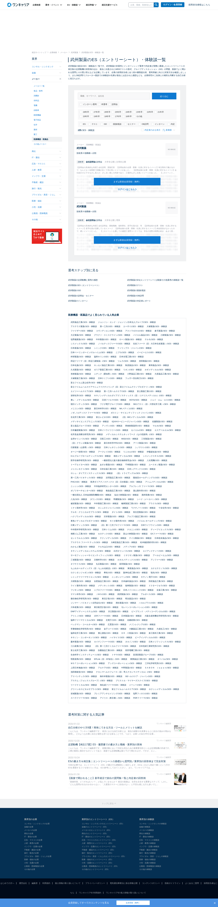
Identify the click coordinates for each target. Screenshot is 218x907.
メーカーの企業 (30, 830)
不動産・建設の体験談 (148, 850)
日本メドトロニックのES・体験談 (138, 590)
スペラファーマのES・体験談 (84, 698)
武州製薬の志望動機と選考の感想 (83, 280)
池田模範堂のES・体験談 (82, 672)
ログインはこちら (127, 189)
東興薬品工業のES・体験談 (142, 659)
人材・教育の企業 (31, 843)
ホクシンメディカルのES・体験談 (164, 689)
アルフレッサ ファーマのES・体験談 (145, 486)
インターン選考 (88, 104)
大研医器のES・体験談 (81, 581)
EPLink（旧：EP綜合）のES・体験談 (110, 659)
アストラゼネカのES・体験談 (138, 331)
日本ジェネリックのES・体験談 (118, 447)
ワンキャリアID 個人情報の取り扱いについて (126, 893)
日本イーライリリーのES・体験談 (113, 430)
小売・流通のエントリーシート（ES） (97, 863)
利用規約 (46, 883)
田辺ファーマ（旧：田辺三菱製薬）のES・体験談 (93, 361)
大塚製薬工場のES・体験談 (83, 378)
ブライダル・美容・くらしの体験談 (153, 856)
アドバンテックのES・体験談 (84, 676)
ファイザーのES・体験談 (82, 331)
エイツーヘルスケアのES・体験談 (86, 391)
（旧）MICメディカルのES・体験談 (137, 417)
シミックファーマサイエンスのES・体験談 (90, 577)
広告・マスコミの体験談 (149, 840)
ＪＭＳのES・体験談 (105, 594)
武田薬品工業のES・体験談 (83, 322)
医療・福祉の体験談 (147, 859)
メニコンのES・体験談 (81, 408)
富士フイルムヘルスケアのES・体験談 (129, 689)
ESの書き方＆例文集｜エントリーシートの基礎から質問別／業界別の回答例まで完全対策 (117, 761)
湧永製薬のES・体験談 (126, 603)
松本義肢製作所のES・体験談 (153, 542)
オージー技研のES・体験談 (83, 452)
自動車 (36, 110)
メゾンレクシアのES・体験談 (142, 624)
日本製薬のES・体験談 (131, 616)
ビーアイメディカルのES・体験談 (150, 637)
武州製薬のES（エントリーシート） (84, 285)
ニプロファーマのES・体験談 (107, 590)
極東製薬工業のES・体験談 (133, 503)
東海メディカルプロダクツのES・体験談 (89, 521)
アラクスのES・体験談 (159, 503)
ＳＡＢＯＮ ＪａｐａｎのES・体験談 (162, 668)
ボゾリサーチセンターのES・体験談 (87, 490)
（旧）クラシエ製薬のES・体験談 (86, 443)
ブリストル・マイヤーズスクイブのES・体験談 (137, 680)
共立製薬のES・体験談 (118, 611)
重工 (35, 134)
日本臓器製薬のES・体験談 (83, 430)
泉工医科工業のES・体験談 (161, 633)
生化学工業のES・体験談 (82, 417)
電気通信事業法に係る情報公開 (123, 883)
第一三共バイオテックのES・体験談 (87, 477)
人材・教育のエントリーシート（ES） (97, 843)
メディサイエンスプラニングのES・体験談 (90, 421)
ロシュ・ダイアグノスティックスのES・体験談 (92, 473)
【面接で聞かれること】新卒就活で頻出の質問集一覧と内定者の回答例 (107, 778)
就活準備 (91, 5)
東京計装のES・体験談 (112, 598)
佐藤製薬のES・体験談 (162, 421)
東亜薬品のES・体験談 (137, 568)
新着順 (169, 130)
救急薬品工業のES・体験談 (118, 490)
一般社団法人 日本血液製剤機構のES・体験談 (91, 495)
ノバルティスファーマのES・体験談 (114, 344)
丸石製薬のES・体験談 (106, 564)
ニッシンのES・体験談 (81, 486)
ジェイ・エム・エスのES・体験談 (165, 400)
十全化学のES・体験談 (169, 508)
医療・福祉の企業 (31, 859)
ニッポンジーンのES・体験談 (125, 577)
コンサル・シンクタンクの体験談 (153, 824)
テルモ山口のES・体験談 (109, 547)
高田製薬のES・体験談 (127, 594)
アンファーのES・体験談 (162, 560)
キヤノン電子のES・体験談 (153, 577)
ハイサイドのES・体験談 (121, 637)
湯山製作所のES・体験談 (144, 490)
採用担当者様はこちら (199, 5)
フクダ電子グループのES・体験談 (115, 404)
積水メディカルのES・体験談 (127, 456)
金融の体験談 (144, 827)
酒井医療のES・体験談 (152, 495)
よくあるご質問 (192, 883)
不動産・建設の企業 (32, 850)
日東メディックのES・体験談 (84, 525)
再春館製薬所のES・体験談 (137, 426)
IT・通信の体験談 (146, 837)
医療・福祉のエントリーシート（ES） (97, 859)
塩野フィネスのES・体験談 (145, 693)
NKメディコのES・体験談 (130, 408)
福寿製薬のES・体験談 (135, 585)
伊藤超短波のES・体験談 (158, 452)
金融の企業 (28, 827)
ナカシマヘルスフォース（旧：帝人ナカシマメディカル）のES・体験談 (128, 672)
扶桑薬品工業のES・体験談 (110, 650)
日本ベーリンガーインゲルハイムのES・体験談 (92, 352)
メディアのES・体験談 (133, 547)
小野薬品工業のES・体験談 (139, 374)
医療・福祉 (46, 201)
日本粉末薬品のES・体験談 (167, 538)
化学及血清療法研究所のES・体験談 (87, 434)
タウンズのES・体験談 (100, 499)
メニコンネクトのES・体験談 (84, 469)
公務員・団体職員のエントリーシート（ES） (100, 866)
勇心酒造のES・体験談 (108, 633)
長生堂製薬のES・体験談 (144, 512)
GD (104, 124)
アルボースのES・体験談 (152, 594)
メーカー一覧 (39, 86)
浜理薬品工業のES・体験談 (118, 477)
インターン (158, 124)
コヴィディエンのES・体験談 (109, 331)
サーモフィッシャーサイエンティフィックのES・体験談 (96, 555)
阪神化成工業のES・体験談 (135, 572)
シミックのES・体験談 (104, 348)
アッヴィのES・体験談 (112, 426)
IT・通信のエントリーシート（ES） (96, 837)
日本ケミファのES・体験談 (110, 378)
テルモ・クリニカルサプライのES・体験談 (90, 512)
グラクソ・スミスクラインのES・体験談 (112, 335)
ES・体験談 (74, 5)
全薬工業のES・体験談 (167, 590)
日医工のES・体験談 (109, 439)
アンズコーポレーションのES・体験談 (125, 663)
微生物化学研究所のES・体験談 (85, 598)
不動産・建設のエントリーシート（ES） (98, 850)
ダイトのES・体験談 (121, 512)
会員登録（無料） (133, 903)
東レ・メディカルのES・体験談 (85, 400)
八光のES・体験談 (79, 499)
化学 (35, 125)
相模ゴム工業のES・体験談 (83, 534)
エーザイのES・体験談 (133, 326)
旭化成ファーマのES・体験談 (113, 685)
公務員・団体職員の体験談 (150, 866)
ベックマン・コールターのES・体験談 (88, 624)
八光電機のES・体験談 (157, 460)
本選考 (102, 104)
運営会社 (23, 883)
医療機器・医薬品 (41, 139)
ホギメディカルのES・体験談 (158, 370)
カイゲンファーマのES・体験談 (108, 642)
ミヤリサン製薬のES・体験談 (137, 555)
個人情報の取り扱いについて (68, 883)
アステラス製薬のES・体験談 (84, 326)
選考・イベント (53, 5)
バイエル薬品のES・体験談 (145, 335)
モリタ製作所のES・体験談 (122, 521)
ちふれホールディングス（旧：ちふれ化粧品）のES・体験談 (97, 568)
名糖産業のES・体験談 (137, 620)
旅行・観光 (46, 188)
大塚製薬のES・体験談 (157, 326)
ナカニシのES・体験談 (137, 529)
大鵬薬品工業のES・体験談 (141, 629)
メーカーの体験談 (146, 830)
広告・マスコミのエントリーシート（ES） (99, 840)
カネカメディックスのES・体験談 (132, 560)
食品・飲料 (38, 91)
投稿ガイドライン (172, 883)
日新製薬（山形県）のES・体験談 (86, 447)
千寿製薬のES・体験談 (135, 464)
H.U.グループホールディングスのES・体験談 (91, 456)
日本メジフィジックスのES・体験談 (165, 642)
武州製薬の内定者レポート (139, 301)
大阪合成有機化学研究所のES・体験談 (162, 616)
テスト (93, 124)
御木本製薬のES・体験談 (111, 676)
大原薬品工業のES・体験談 (167, 374)
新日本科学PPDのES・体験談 (117, 443)
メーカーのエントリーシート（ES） (96, 830)
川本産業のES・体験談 (81, 607)
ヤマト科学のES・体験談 (82, 594)
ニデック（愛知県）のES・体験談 (109, 374)
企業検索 (36, 5)
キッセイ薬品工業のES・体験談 (108, 365)
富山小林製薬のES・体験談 (135, 534)
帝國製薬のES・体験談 (123, 499)
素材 (35, 130)
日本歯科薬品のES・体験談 (133, 581)
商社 (46, 151)
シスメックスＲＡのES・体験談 (157, 456)
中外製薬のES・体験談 (106, 339)
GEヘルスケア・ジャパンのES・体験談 (142, 676)
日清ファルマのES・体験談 (114, 400)
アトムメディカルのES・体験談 (159, 482)
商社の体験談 (144, 833)
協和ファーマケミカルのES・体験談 (87, 620)
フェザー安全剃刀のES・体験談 (139, 378)
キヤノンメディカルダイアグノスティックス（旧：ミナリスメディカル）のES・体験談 (132, 395)
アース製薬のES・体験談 (144, 443)
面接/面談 (116, 124)
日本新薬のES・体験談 (81, 348)
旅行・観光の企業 (31, 853)
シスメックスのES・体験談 (83, 344)
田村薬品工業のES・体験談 (161, 581)
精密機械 (37, 115)
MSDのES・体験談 (129, 439)
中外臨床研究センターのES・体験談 (110, 486)
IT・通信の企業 (30, 837)
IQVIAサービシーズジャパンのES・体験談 (130, 421)
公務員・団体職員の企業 (34, 866)
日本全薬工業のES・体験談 (112, 469)
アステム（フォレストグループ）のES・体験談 (92, 680)
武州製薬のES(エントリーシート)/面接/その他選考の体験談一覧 (155, 280)
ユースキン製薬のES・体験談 (162, 464)
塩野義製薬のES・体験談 (82, 339)
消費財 (36, 96)
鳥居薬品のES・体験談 (135, 365)
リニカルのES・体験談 (133, 452)
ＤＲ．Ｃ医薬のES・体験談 (133, 633)
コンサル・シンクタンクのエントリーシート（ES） (103, 824)
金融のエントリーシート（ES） (95, 827)
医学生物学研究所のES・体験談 (85, 460)
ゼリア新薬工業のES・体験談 (107, 370)
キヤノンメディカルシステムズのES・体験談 (91, 551)
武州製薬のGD (74, 290)
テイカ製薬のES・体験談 (140, 538)
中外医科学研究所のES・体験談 (85, 529)
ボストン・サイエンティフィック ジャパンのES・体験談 (136, 413)
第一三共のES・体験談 (110, 326)
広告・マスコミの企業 (33, 840)
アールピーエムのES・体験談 (166, 555)
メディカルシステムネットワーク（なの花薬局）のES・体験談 (134, 434)
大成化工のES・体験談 (167, 629)
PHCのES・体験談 (79, 482)
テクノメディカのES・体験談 (113, 538)
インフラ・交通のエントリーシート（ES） (99, 846)
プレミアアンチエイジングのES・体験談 (112, 693)
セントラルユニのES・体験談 (84, 538)
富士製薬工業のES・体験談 (149, 391)
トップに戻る (109, 803)
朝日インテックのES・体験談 (84, 404)
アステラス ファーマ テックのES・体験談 (89, 542)
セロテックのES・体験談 (109, 534)
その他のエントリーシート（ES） (96, 869)
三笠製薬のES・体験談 (151, 439)
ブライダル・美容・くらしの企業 (37, 856)
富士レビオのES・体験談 (107, 417)
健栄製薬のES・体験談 (81, 503)
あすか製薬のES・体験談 (111, 464)
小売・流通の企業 (31, 863)
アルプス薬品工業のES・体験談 (141, 516)
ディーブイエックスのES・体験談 (166, 529)
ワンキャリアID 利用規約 (90, 893)
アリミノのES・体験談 (81, 616)
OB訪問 (143, 124)
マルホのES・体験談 (162, 426)
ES (83, 124)
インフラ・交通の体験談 (149, 846)
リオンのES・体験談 (132, 370)
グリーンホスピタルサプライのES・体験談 (90, 689)
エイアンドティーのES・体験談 (157, 551)
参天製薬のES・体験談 (165, 331)
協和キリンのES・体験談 (105, 357)
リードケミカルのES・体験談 (84, 685)
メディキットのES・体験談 (110, 585)
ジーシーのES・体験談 (139, 685)
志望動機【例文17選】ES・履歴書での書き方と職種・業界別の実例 (105, 744)
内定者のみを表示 (150, 130)
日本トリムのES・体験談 (113, 529)
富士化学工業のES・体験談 (83, 650)
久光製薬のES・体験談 (81, 370)
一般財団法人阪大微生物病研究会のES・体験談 (123, 460)
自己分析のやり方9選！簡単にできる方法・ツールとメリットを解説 (105, 727)
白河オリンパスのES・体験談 (127, 551)
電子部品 (37, 120)
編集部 (35, 883)
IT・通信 (46, 157)
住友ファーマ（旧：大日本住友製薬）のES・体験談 (156, 344)
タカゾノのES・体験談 (135, 642)
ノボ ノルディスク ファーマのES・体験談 (89, 413)
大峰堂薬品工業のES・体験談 (124, 542)
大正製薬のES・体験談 (81, 335)
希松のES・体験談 (112, 572)
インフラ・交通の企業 (33, 846)
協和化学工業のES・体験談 (83, 633)
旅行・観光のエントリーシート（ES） (97, 853)
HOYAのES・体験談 (138, 400)
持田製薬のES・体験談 (149, 361)
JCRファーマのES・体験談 (106, 616)
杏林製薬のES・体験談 (81, 374)
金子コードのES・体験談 (115, 629)
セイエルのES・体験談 (141, 430)
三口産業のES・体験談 (81, 646)
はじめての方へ (7, 883)
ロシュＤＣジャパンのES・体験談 (113, 508)
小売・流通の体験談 (147, 863)
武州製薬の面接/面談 (136, 290)
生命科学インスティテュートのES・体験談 (90, 655)
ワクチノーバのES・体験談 (143, 508)
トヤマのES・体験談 (121, 655)
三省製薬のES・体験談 (81, 560)
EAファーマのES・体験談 (162, 534)
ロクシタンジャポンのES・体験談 (86, 572)
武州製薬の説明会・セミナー (81, 296)
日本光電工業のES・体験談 (131, 357)
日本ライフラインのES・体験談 (155, 525)
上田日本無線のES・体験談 (83, 668)
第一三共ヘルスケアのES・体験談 (119, 391)
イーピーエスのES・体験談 (149, 352)
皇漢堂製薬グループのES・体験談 (148, 655)
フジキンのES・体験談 (81, 590)
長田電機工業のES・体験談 (137, 650)
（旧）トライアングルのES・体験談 (132, 473)
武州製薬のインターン (78, 301)
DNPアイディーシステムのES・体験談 (88, 611)
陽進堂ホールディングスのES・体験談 (150, 477)
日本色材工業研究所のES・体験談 (154, 646)
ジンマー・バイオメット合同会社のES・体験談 (92, 603)
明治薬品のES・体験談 (135, 598)
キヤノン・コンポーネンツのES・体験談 (89, 637)
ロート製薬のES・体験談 (130, 339)
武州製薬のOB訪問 (135, 296)
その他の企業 (29, 869)
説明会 (113, 104)
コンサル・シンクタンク (46, 66)
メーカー (46, 79)
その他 (137, 116)
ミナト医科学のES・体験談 (83, 508)
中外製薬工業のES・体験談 (106, 503)
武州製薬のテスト (135, 285)
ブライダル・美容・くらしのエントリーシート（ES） (104, 856)
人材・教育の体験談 (147, 843)
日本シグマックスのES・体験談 (141, 469)
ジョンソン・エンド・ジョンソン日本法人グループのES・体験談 (127, 322)
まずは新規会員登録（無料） (127, 181)
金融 (46, 73)
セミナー (129, 124)
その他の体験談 (145, 869)
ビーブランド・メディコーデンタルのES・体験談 (153, 611)
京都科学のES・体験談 (104, 560)
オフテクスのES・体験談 (82, 564)
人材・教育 (46, 170)
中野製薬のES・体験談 (131, 668)
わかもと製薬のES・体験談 (83, 547)
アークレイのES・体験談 (109, 452)
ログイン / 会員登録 (172, 4)
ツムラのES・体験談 (127, 361)
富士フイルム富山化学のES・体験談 (87, 383)
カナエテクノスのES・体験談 (164, 568)
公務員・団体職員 (46, 213)
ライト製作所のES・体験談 (83, 585)
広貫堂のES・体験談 (117, 624)
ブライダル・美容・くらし (46, 195)
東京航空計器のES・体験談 (106, 607)
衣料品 (36, 101)
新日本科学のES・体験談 (105, 408)
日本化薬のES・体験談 (81, 365)
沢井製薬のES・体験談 (114, 516)
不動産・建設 (46, 182)
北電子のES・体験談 (115, 620)
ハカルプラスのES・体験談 (151, 603)
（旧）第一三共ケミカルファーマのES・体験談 (115, 646)
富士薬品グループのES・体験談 (85, 426)
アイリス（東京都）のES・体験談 (115, 698)
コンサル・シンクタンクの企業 (37, 824)
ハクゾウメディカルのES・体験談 (86, 516)
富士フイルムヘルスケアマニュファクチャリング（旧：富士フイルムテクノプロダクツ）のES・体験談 (116, 387)
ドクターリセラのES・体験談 (162, 585)
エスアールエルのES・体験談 (168, 430)
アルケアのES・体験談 (108, 668)
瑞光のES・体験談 (159, 572)
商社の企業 (28, 833)
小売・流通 (46, 207)
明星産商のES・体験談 (81, 659)
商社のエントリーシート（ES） (95, 833)
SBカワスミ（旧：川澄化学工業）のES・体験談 (154, 404)
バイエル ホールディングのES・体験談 (154, 521)
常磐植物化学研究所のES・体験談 (86, 629)
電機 (35, 105)
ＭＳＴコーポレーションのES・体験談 (88, 663)
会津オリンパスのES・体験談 (84, 439)
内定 (171, 124)
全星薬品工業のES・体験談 (106, 581)
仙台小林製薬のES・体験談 (126, 495)
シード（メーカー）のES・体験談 (152, 499)
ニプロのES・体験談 (125, 352)
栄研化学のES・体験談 (81, 395)
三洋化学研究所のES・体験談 (158, 663)
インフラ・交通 (46, 176)
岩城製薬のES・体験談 (81, 693)
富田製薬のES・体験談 (129, 564)
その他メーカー (40, 144)
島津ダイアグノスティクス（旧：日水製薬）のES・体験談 (116, 482)
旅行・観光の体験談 (147, 853)
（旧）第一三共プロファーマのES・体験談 (119, 525)
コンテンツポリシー (151, 883)
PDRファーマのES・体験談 (145, 698)
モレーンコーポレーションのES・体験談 (139, 607)
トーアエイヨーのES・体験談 (84, 464)
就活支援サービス (109, 5)
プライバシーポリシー (95, 883)
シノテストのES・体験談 (146, 447)
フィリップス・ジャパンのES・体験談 (134, 348)
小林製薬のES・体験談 (170, 335)
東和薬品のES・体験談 (159, 365)
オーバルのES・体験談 (167, 659)
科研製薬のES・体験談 (81, 357)
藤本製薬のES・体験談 (81, 642)
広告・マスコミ (46, 164)
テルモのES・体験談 (154, 339)
